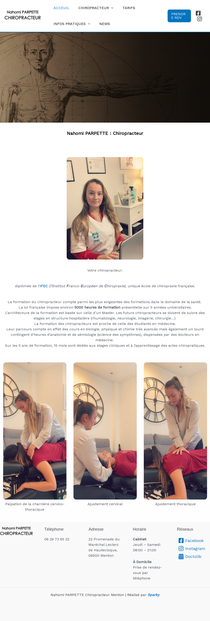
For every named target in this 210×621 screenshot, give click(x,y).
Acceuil (60, 8)
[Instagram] (199, 19)
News (102, 24)
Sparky (154, 595)
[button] (178, 16)
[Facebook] (197, 13)
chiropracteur (91, 8)
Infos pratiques (69, 24)
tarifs (124, 8)
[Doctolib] (190, 556)
